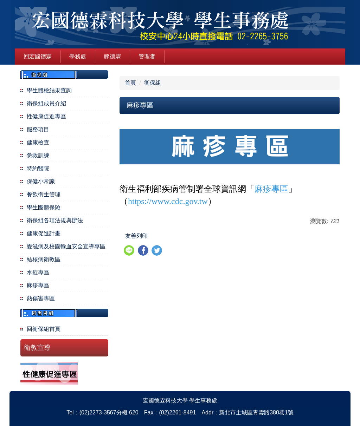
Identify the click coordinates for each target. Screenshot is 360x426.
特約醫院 (38, 168)
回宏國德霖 (38, 56)
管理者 (147, 56)
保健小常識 (41, 181)
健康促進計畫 (43, 233)
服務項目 (38, 129)
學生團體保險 (43, 207)
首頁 (130, 83)
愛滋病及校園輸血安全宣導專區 (66, 246)
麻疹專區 (38, 285)
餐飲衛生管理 (43, 194)
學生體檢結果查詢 (49, 90)
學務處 (77, 56)
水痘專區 (38, 272)
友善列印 (136, 236)
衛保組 (152, 83)
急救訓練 (38, 155)
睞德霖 (112, 56)
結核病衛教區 (43, 259)
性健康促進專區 (46, 116)
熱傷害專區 (41, 298)
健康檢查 (38, 142)
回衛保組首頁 (43, 329)
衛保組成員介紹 (46, 103)
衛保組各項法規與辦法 (55, 220)
